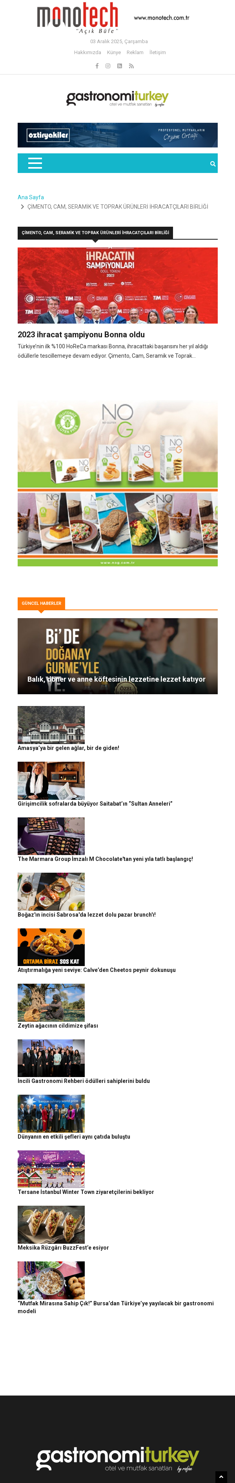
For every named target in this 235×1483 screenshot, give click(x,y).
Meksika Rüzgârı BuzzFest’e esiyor (134, 1099)
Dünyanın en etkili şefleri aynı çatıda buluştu (144, 1013)
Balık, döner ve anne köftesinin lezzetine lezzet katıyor (116, 679)
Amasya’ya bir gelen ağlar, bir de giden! (139, 710)
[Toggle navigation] (35, 163)
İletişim (157, 52)
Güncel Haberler (185, 1449)
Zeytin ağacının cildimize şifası (128, 926)
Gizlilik (76, 1463)
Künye (114, 52)
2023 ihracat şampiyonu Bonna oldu (81, 334)
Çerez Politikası (107, 1463)
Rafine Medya (74, 1449)
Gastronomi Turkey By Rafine (128, 1449)
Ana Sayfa (31, 197)
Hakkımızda (87, 52)
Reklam (135, 52)
